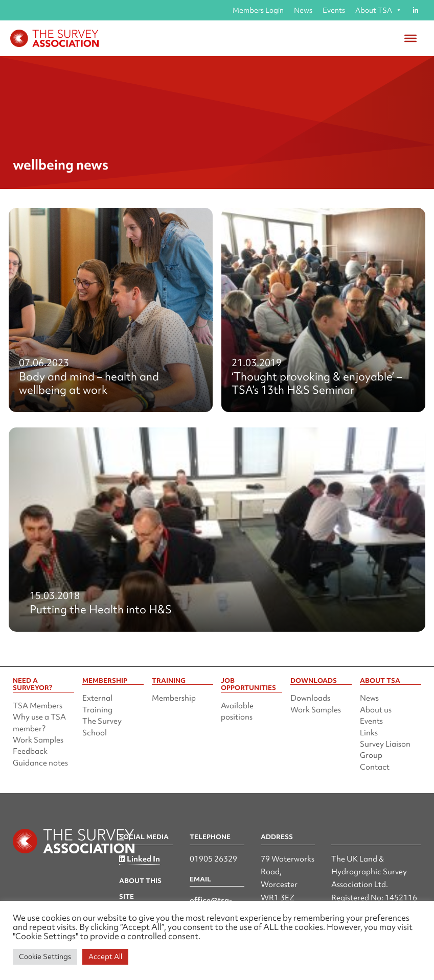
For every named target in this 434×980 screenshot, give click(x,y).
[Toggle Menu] (410, 38)
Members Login (258, 10)
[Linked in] (415, 10)
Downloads (310, 698)
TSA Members (37, 706)
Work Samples (38, 740)
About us (376, 710)
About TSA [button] (378, 10)
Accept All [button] (105, 956)
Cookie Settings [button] (45, 956)
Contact (375, 767)
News (303, 10)
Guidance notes (40, 763)
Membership (174, 698)
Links (369, 733)
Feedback (30, 751)
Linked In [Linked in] (139, 859)
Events (334, 10)
